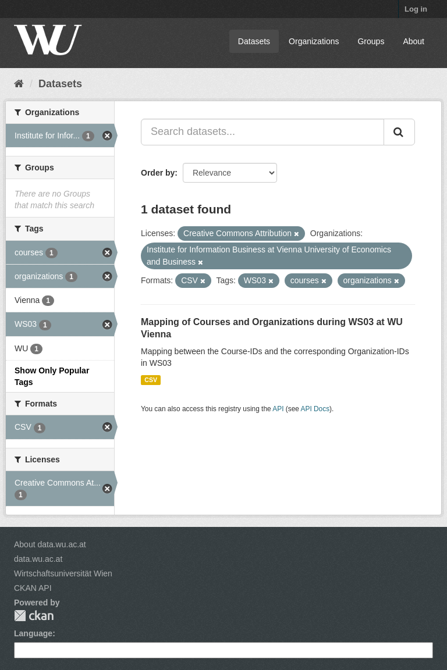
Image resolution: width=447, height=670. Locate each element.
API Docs (315, 409)
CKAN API (33, 588)
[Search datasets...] (262, 132)
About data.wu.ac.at (50, 544)
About (413, 41)
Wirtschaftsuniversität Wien (63, 573)
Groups (370, 41)
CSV (150, 379)
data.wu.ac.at (38, 559)
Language (33, 633)
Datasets (254, 41)
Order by (158, 172)
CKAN (34, 616)
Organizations (314, 41)
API (277, 409)
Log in (416, 9)
